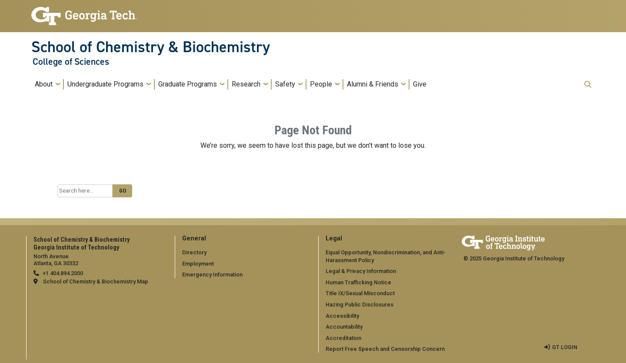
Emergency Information (212, 274)
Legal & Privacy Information (361, 271)
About (44, 84)
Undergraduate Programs (105, 84)
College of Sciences (71, 62)
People (321, 84)
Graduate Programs (187, 84)
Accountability (344, 326)
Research (246, 84)
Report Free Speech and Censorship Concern (385, 349)
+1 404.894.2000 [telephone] (63, 273)
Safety (285, 84)
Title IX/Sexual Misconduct (360, 293)
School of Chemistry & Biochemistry (150, 47)
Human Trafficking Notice (358, 282)
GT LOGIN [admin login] (564, 347)
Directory (194, 252)
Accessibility (342, 316)
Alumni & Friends (372, 84)
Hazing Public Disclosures (359, 304)
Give (419, 84)
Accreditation (343, 338)
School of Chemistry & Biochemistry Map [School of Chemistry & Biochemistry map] (95, 281)
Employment (198, 263)
